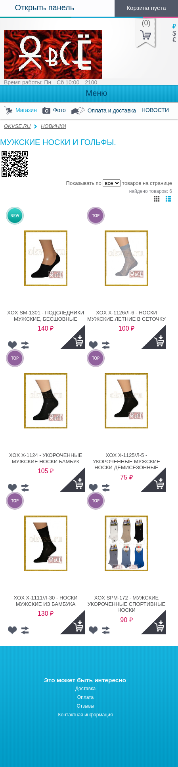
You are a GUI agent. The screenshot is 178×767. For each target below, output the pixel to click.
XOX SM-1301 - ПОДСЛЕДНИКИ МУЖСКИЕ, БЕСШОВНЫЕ (45, 316)
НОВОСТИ (155, 110)
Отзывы (85, 706)
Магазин (20, 111)
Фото (54, 110)
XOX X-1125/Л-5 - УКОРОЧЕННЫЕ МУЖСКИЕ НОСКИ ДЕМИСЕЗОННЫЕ (126, 461)
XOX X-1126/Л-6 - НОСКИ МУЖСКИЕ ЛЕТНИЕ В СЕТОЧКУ (126, 316)
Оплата (85, 697)
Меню (89, 93)
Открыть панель (37, 7)
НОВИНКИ (53, 126)
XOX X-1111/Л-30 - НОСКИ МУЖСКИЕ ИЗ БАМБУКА (45, 601)
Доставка (85, 688)
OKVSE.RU (17, 126)
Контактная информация (85, 715)
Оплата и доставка (103, 111)
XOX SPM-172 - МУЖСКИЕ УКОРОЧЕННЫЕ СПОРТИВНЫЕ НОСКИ (126, 604)
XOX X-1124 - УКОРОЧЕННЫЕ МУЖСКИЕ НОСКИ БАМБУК (45, 458)
